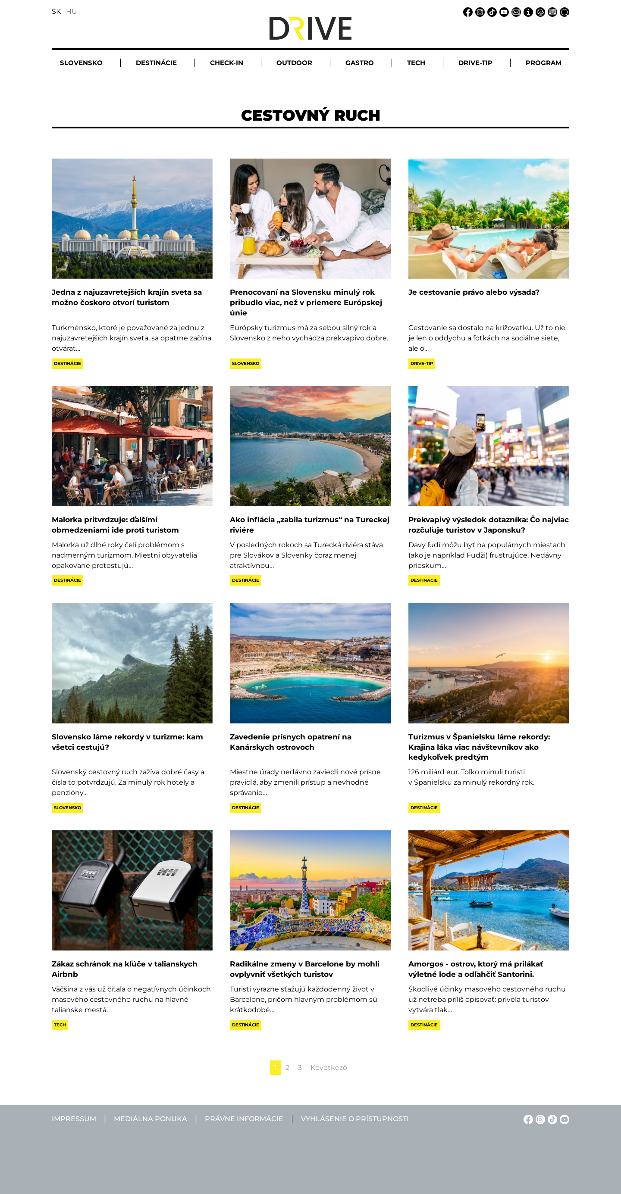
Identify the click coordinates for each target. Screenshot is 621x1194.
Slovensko (245, 363)
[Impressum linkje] (527, 11)
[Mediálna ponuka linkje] (551, 11)
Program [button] (543, 63)
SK (56, 11)
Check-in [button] (226, 63)
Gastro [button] (359, 63)
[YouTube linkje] (503, 11)
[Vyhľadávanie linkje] (563, 11)
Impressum (74, 1119)
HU (71, 11)
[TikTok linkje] (491, 11)
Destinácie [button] (156, 63)
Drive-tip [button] (475, 63)
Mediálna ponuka (150, 1119)
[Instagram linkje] (479, 11)
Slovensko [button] (81, 63)
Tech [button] (416, 63)
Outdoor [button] (294, 63)
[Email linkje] (515, 11)
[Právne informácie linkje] (539, 11)
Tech (60, 1025)
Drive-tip (422, 363)
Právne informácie (244, 1119)
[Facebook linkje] (467, 11)
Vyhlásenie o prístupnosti (355, 1119)
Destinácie (67, 363)
